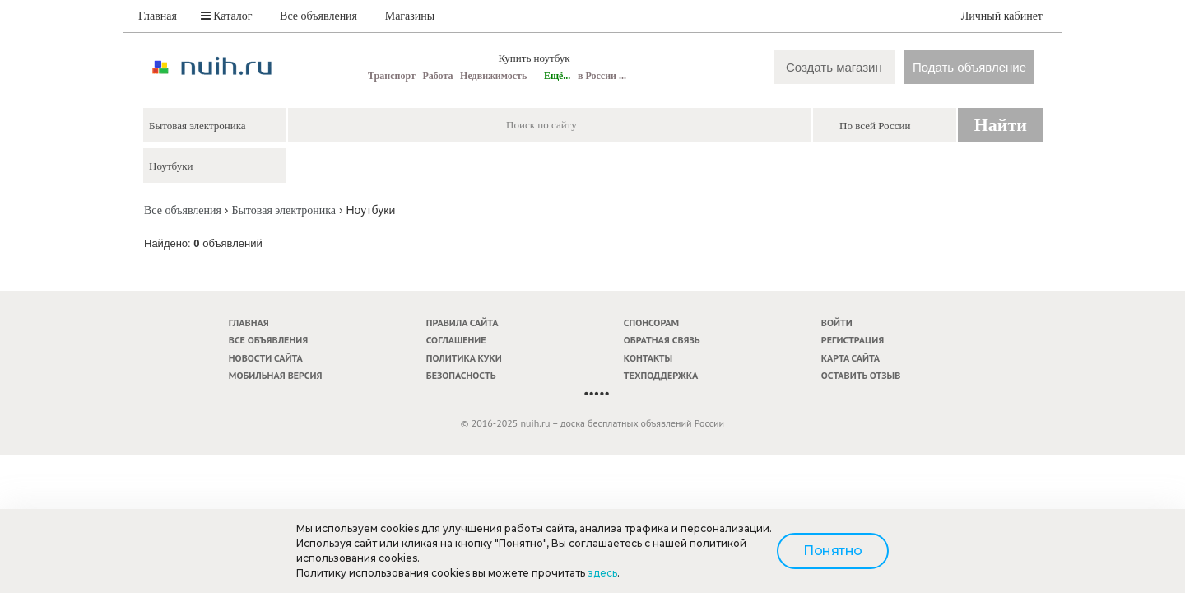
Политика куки (464, 358)
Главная (157, 16)
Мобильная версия (276, 375)
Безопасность (461, 375)
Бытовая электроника (283, 210)
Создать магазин (834, 67)
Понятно (832, 550)
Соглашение (456, 340)
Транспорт (392, 76)
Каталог (227, 16)
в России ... (602, 76)
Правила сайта (462, 322)
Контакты (648, 358)
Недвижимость (493, 76)
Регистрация (852, 340)
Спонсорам (651, 322)
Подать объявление (969, 67)
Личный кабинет (1002, 16)
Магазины (410, 16)
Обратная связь (662, 340)
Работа (437, 76)
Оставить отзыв (860, 375)
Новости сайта (266, 358)
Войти (837, 322)
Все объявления (318, 16)
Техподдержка (661, 375)
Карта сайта (850, 358)
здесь (602, 573)
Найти (1000, 124)
